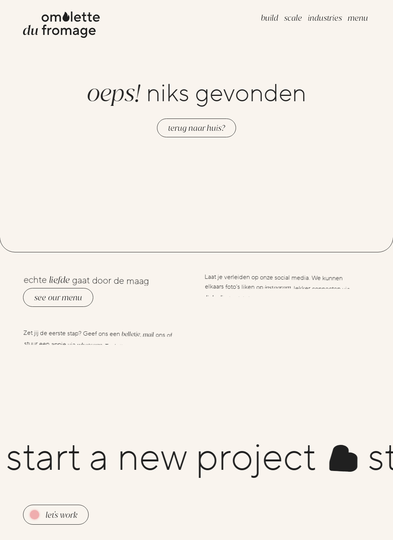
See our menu (58, 297)
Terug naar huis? (196, 128)
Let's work (62, 515)
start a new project (185, 457)
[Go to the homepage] (61, 26)
